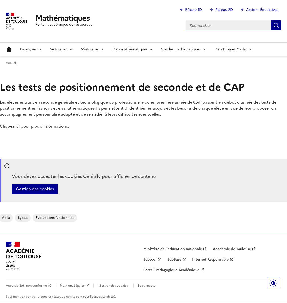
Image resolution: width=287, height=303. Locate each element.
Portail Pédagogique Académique (171, 270)
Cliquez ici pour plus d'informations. (34, 126)
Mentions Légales (72, 285)
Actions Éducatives (262, 9)
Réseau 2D (224, 9)
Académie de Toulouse (232, 249)
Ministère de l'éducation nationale (173, 249)
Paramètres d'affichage (273, 283)
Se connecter (147, 285)
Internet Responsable (210, 259)
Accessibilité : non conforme (26, 285)
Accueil (9, 49)
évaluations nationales (55, 217)
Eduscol (150, 259)
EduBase (174, 259)
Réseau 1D (193, 9)
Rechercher (276, 25)
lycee (23, 217)
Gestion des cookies (35, 189)
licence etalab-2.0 (102, 296)
